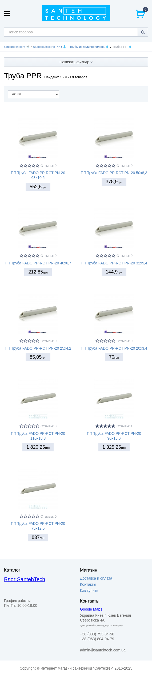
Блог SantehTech (24, 579)
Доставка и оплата (96, 578)
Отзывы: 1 (125, 426)
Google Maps (91, 609)
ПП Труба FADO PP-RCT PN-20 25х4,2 (38, 348)
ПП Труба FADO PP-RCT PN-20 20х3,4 (114, 348)
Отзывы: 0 (49, 166)
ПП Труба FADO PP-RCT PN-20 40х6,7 (38, 263)
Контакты (88, 584)
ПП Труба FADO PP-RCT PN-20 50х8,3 (114, 173)
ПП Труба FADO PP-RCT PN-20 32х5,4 (114, 263)
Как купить (89, 590)
